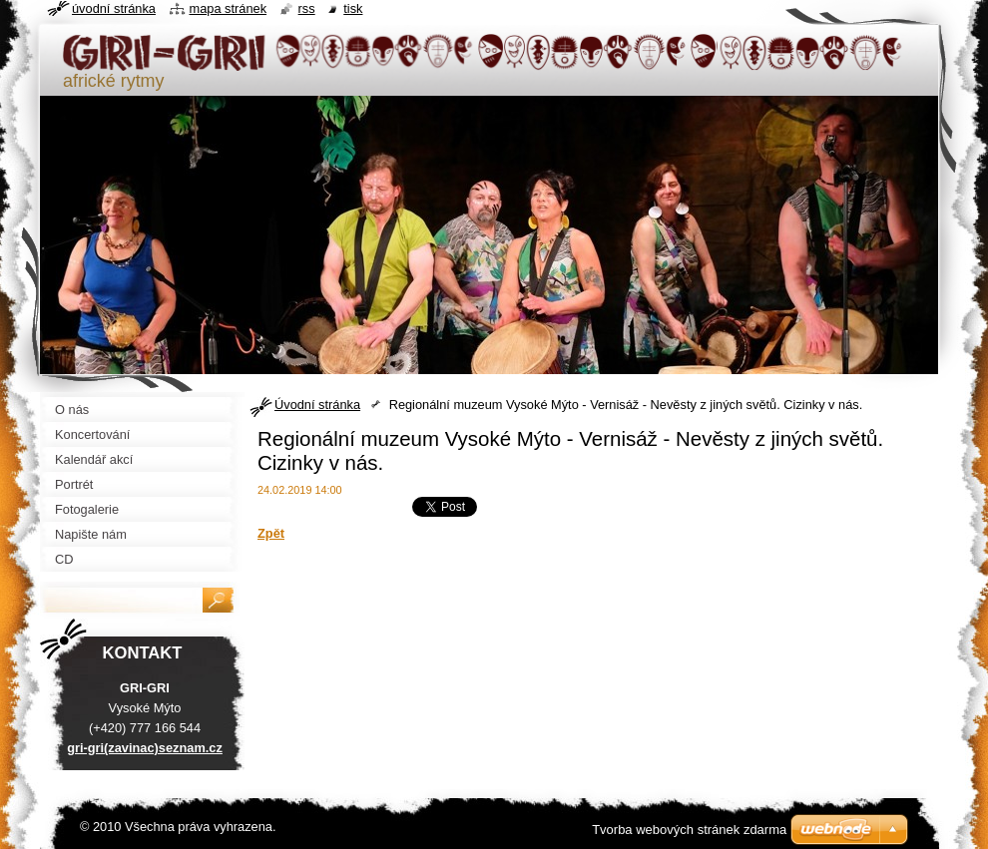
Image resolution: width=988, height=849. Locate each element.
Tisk (352, 8)
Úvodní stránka (317, 404)
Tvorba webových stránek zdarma (689, 829)
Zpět (270, 533)
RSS (306, 8)
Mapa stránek (228, 8)
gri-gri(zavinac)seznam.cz (145, 747)
